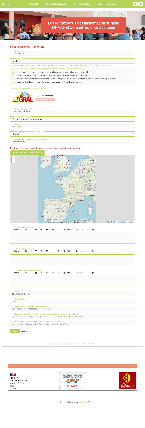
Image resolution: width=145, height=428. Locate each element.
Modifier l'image (45, 96)
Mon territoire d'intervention (26, 227)
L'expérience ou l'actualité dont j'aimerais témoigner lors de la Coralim (41, 321)
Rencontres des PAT (82, 4)
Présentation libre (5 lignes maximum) (30, 270)
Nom (18, 51)
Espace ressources (107, 4)
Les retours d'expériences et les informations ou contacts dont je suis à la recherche (46, 314)
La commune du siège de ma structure (31, 139)
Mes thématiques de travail (26, 249)
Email (18, 291)
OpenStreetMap (121, 222)
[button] (13, 158)
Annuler (24, 331)
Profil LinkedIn (20, 299)
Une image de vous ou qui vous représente (28, 88)
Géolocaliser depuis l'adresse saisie (27, 153)
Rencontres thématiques (56, 4)
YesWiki (84, 402)
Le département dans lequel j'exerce (29, 132)
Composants (82, 230)
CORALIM (34, 4)
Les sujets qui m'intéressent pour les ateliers (32, 306)
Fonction (19, 124)
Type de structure (22, 116)
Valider (15, 331)
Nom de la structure (23, 109)
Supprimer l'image (45, 99)
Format (17, 230)
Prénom (19, 58)
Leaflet (109, 222)
